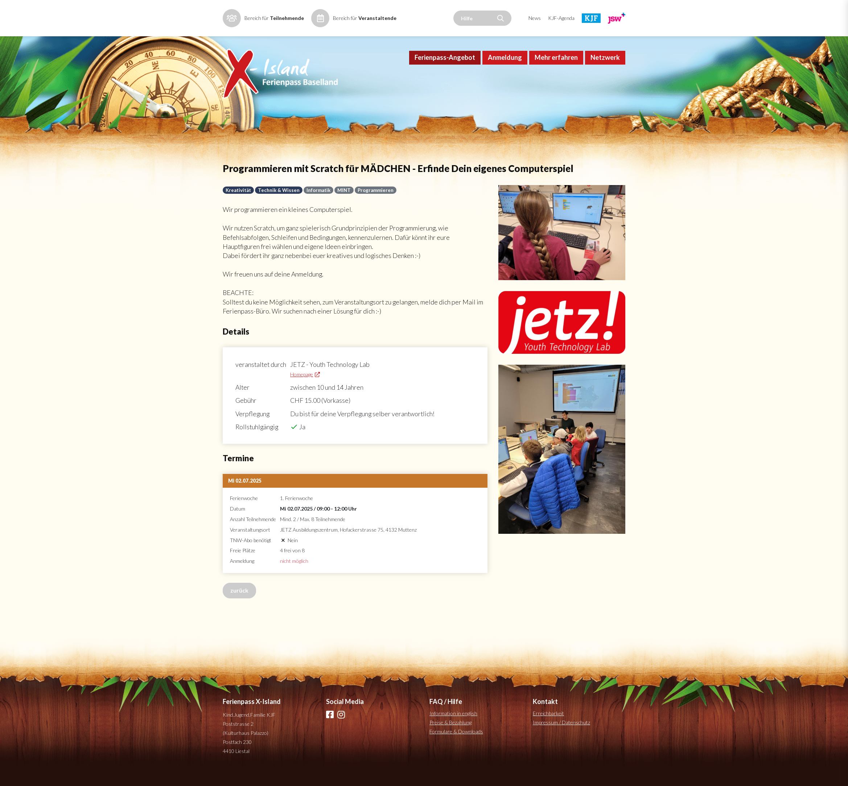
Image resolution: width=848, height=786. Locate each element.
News (534, 18)
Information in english (453, 727)
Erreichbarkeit (548, 727)
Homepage (303, 387)
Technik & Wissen (280, 200)
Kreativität (239, 200)
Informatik (320, 200)
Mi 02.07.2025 (245, 494)
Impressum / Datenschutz (561, 736)
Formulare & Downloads (456, 745)
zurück (239, 604)
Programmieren (379, 200)
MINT (347, 200)
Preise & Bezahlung (450, 736)
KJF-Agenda (561, 18)
